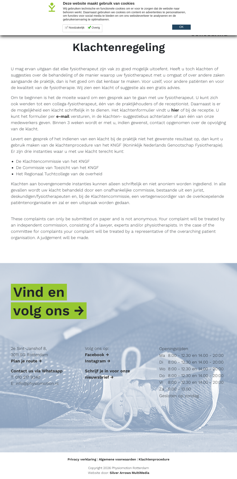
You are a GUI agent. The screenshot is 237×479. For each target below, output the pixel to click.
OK (181, 27)
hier (175, 110)
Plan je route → (26, 360)
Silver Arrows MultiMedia (129, 473)
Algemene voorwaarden (117, 459)
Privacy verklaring (82, 459)
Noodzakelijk (76, 27)
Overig (96, 27)
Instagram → (97, 360)
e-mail (62, 116)
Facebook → (97, 354)
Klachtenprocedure (154, 459)
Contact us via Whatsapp (36, 370)
